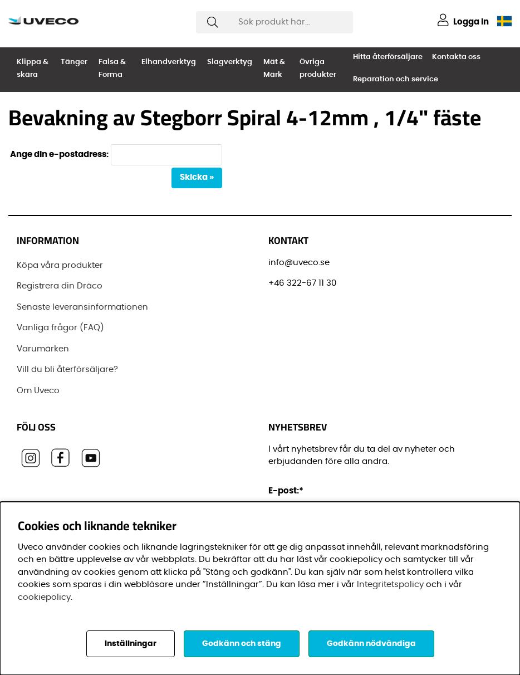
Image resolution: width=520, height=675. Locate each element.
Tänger (74, 62)
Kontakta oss (456, 57)
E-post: (287, 491)
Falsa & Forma (112, 68)
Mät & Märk (274, 68)
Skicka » (197, 177)
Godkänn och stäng (241, 644)
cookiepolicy (44, 597)
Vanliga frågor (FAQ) (60, 328)
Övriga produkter (318, 68)
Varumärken (43, 349)
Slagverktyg (229, 62)
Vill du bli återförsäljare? (67, 369)
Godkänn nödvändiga (371, 644)
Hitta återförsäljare (388, 57)
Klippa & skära (32, 68)
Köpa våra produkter (60, 265)
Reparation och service (395, 79)
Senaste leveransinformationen (82, 307)
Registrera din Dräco (59, 286)
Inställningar (130, 644)
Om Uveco (38, 391)
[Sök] (274, 22)
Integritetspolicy (390, 584)
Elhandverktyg (168, 62)
